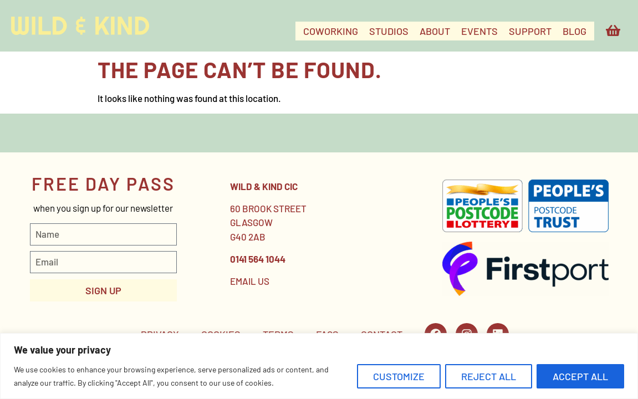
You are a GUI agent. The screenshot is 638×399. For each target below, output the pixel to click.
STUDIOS (389, 31)
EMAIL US (249, 281)
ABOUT (435, 31)
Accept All (580, 376)
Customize (399, 376)
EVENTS (479, 31)
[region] (319, 366)
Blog (574, 31)
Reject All (488, 376)
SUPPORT (530, 31)
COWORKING (330, 31)
